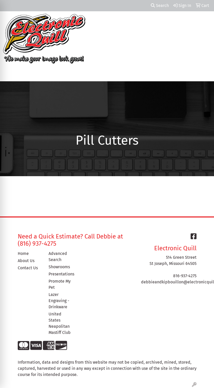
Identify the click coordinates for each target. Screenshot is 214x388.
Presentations (61, 274)
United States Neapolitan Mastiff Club (60, 323)
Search (160, 5)
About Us (26, 260)
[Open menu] (204, 73)
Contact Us (28, 267)
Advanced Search (58, 256)
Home (23, 253)
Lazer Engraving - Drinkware (59, 300)
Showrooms (59, 266)
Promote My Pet (60, 284)
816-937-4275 (185, 275)
